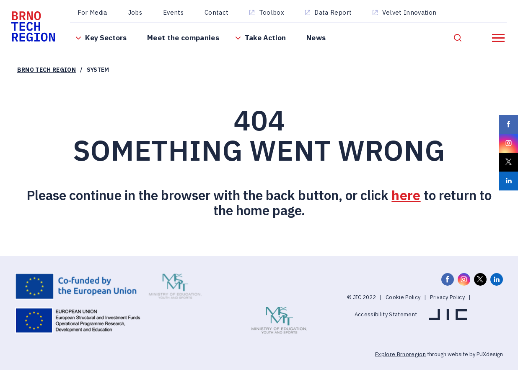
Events (173, 12)
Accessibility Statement (386, 314)
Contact (216, 12)
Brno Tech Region (46, 69)
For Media (92, 12)
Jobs (135, 12)
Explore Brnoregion (400, 354)
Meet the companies (183, 37)
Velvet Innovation (409, 12)
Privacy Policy (447, 297)
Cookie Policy (403, 297)
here (405, 195)
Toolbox (271, 12)
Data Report (333, 12)
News (316, 37)
